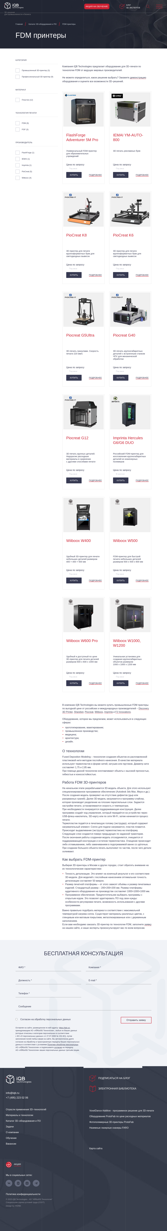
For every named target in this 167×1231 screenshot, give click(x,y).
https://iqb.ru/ (64, 1028)
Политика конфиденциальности (23, 1194)
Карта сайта (95, 1148)
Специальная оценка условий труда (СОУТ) (25, 1202)
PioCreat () (27, 171)
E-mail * (93, 980)
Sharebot (79, 712)
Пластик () (27, 100)
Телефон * (24, 993)
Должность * (25, 980)
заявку (147, 924)
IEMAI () (26, 159)
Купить (74, 175)
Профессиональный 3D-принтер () (37, 77)
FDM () (25, 123)
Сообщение (24, 1006)
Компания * (95, 967)
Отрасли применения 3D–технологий (26, 1109)
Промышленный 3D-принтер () (36, 70)
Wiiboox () (26, 178)
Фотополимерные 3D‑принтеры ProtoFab (111, 1122)
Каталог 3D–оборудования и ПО (23, 1121)
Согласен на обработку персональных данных (45, 1019)
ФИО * (21, 967)
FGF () (25, 129)
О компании (12, 1132)
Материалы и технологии (19, 1115)
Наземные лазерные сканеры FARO (109, 1128)
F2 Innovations (123, 712)
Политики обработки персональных (62, 1044)
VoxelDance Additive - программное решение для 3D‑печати (121, 1110)
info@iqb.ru (12, 1093)
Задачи (10, 1126)
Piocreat (89, 712)
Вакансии (11, 1144)
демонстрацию (138, 77)
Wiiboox (99, 712)
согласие (58, 1047)
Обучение (11, 1138)
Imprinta (108, 712)
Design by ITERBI (13, 1206)
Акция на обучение (97, 6)
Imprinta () (26, 165)
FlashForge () (28, 152)
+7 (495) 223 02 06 (17, 1097)
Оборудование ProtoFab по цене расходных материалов (120, 1116)
